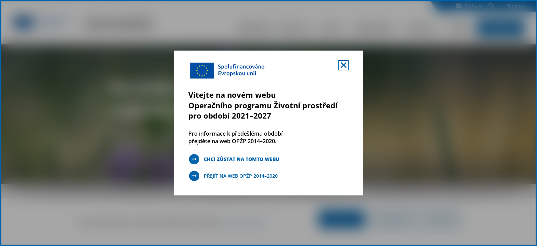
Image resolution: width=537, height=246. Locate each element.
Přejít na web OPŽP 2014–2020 (241, 176)
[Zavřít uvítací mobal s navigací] (343, 65)
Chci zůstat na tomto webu (241, 159)
